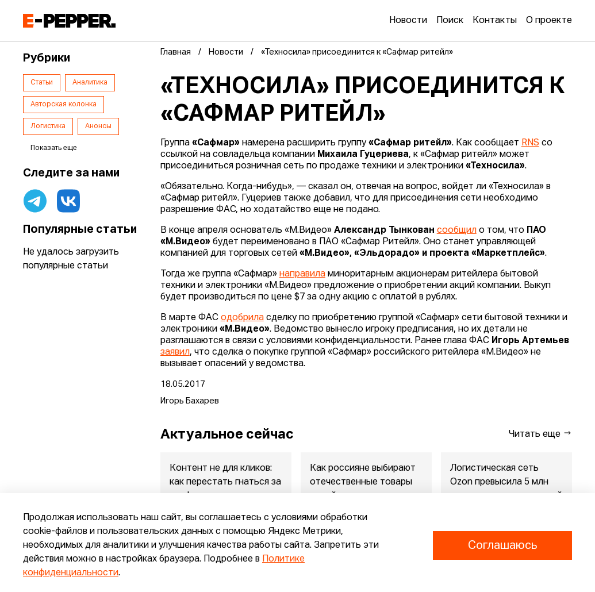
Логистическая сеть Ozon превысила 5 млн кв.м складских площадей (506, 482)
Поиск (449, 20)
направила (302, 274)
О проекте (549, 20)
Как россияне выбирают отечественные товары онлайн (363, 482)
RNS (530, 143)
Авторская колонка (63, 104)
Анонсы (98, 126)
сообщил (457, 230)
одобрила (242, 317)
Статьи (41, 82)
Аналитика (90, 82)
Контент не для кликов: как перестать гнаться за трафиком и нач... (225, 482)
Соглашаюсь (502, 545)
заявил (175, 352)
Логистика (48, 126)
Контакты (495, 20)
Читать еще (540, 433)
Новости (408, 20)
